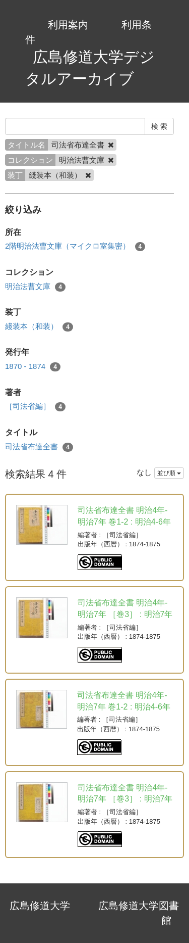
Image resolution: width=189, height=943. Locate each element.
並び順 (169, 473)
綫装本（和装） (39, 327)
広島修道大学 (40, 905)
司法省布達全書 (39, 447)
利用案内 (68, 24)
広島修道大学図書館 (138, 913)
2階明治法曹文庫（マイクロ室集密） (75, 246)
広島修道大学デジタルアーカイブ (90, 68)
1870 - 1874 (32, 366)
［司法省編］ (35, 406)
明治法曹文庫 (35, 287)
